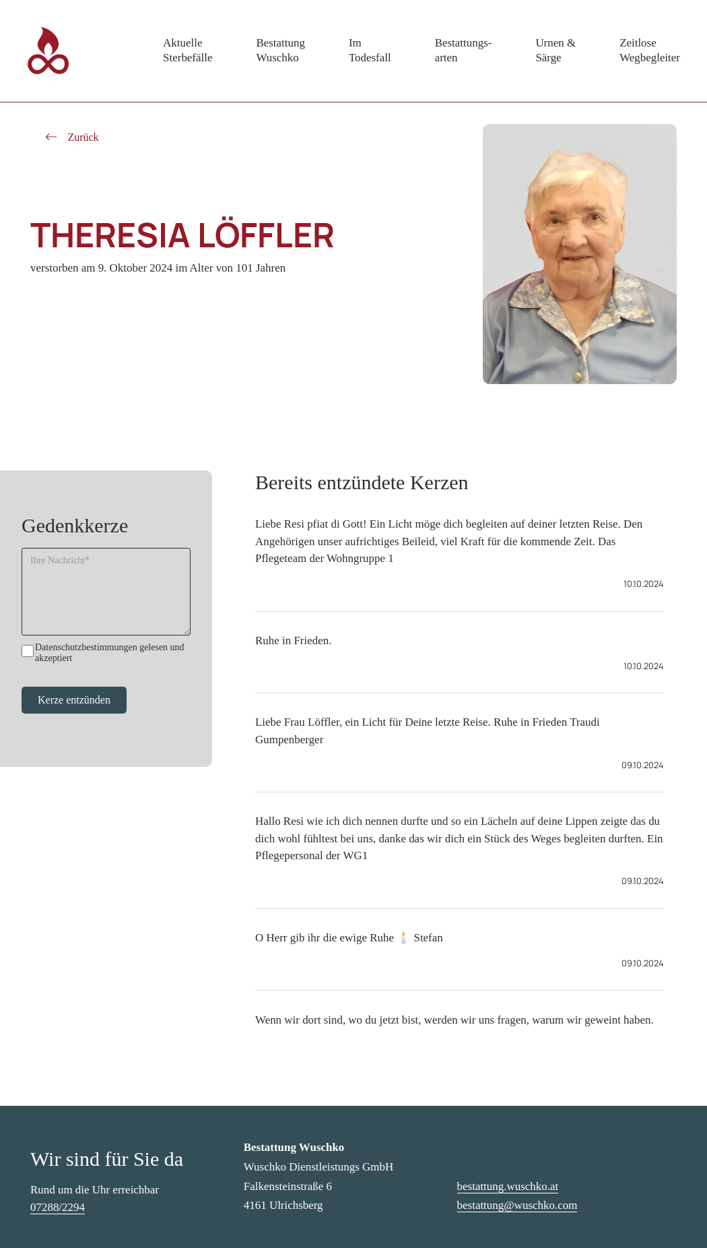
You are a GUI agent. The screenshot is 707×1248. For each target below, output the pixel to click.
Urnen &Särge (555, 50)
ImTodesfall (370, 50)
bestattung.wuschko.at (508, 1186)
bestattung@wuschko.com (517, 1205)
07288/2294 (57, 1207)
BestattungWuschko (280, 50)
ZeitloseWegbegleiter (649, 50)
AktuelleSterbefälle (187, 50)
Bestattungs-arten (463, 50)
